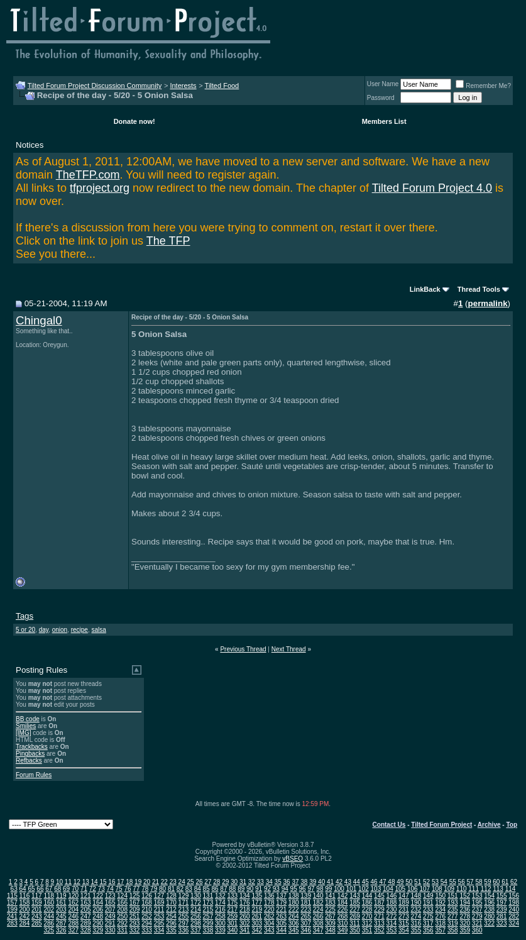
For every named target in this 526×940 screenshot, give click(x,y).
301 (232, 923)
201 (36, 909)
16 (111, 881)
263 (281, 916)
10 (59, 881)
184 (342, 902)
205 (85, 909)
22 (164, 881)
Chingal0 (39, 320)
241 (12, 916)
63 (14, 888)
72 (92, 888)
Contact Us (389, 824)
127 (159, 895)
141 (330, 895)
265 (305, 916)
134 (244, 895)
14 (94, 881)
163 (85, 902)
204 (73, 909)
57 (470, 881)
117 (36, 895)
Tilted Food (222, 85)
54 (444, 881)
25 (190, 881)
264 (293, 916)
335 (171, 930)
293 (134, 923)
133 (232, 895)
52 (426, 881)
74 (110, 888)
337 (195, 930)
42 (339, 881)
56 (461, 881)
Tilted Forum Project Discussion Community (95, 85)
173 (208, 902)
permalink (488, 303)
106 (412, 888)
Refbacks (29, 760)
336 (183, 930)
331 (122, 930)
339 (220, 930)
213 (183, 909)
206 (97, 909)
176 (244, 902)
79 (153, 888)
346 (305, 930)
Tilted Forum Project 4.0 (432, 188)
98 (319, 888)
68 (57, 888)
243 (36, 916)
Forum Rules (34, 774)
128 (171, 895)
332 (134, 930)
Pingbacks (30, 753)
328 (85, 930)
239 (501, 909)
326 (61, 930)
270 (367, 916)
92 (267, 888)
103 (376, 888)
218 (244, 909)
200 (24, 909)
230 (391, 909)
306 (293, 923)
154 (489, 895)
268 (342, 916)
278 (464, 916)
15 (102, 881)
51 (417, 881)
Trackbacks (32, 746)
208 (122, 909)
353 (391, 930)
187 (379, 902)
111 (473, 888)
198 (513, 902)
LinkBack (425, 289)
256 (195, 916)
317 (428, 923)
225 (330, 909)
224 (318, 909)
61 (504, 881)
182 (318, 902)
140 (318, 895)
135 (256, 895)
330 (110, 930)
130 (195, 895)
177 (256, 902)
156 (513, 895)
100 (339, 888)
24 (181, 881)
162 (73, 902)
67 (48, 888)
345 (293, 930)
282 (513, 916)
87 (223, 888)
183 (330, 902)
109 (449, 888)
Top (511, 824)
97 (310, 888)
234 (440, 909)
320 (464, 923)
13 (85, 881)
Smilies (26, 725)
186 (367, 902)
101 (351, 888)
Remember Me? (483, 85)
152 (464, 895)
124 (122, 895)
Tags (24, 616)
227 (354, 909)
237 (477, 909)
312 (367, 923)
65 (31, 888)
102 (363, 888)
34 (269, 881)
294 (146, 923)
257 (208, 916)
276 (440, 916)
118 (48, 895)
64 (22, 888)
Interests (183, 85)
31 (242, 881)
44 (356, 881)
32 (251, 881)
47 (382, 881)
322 (489, 923)
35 (278, 881)
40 (321, 881)
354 (403, 930)
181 (305, 902)
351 (367, 930)
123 (110, 895)
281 (501, 916)
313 (379, 923)
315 (403, 923)
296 (171, 923)
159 (36, 902)
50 (408, 881)
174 (220, 902)
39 (312, 881)
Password (381, 97)
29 (225, 881)
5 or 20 (25, 629)
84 (197, 888)
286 (48, 923)
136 (269, 895)
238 (489, 909)
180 (293, 902)
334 (159, 930)
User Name (383, 83)
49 (400, 881)
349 (342, 930)
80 (162, 888)
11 (68, 881)
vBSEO (292, 858)
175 (232, 902)
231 (403, 909)
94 (285, 888)
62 (513, 881)
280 (489, 916)
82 (180, 888)
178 (269, 902)
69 (66, 888)
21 (155, 881)
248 (97, 916)
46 (374, 881)
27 (207, 881)
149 (428, 895)
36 (286, 881)
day (43, 629)
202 (48, 909)
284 (24, 923)
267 (330, 916)
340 (232, 930)
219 (256, 909)
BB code (28, 719)
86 (214, 888)
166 (122, 902)
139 (305, 895)
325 (48, 930)
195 (477, 902)
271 (379, 916)
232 (416, 909)
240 (513, 909)
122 (97, 895)
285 (36, 923)
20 (146, 881)
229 (379, 909)
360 (477, 930)
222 (293, 909)
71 (83, 888)
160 (48, 902)
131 (208, 895)
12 (77, 881)
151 (452, 895)
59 (487, 881)
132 (220, 895)
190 (416, 902)
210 (146, 909)
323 (501, 923)
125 (134, 895)
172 (195, 902)
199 (12, 909)
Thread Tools (479, 289)
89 (241, 888)
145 (379, 895)
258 (220, 916)
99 (328, 888)
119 (61, 895)
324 (513, 923)
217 (232, 909)
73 (101, 888)
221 (281, 909)
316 (416, 923)
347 (318, 930)
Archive (489, 824)
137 (281, 895)
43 (347, 881)
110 (461, 888)
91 (258, 888)
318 (440, 923)
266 (318, 916)
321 (477, 923)
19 (137, 881)
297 (183, 923)
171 (183, 902)
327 (73, 930)
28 (216, 881)
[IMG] (23, 732)
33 (260, 881)
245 (61, 916)
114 (510, 888)
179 (281, 902)
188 (391, 902)
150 (440, 895)
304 (269, 923)
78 (144, 888)
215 (208, 909)
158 (24, 902)
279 (477, 916)
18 (129, 881)
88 (232, 888)
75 (118, 888)
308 (318, 923)
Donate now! (134, 121)
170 (171, 902)
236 (464, 909)
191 (428, 902)
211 (159, 909)
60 (496, 881)
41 (330, 881)
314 (391, 923)
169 (159, 902)
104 (388, 888)
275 (428, 916)
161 (61, 902)
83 (188, 888)
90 (249, 888)
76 (127, 888)
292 (122, 923)
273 (403, 916)
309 (330, 923)
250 (122, 916)
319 (452, 923)
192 (440, 902)
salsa (99, 629)
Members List (384, 121)
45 (365, 881)
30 (234, 881)
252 (146, 916)
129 (183, 895)
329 (97, 930)
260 (244, 916)
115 (12, 895)
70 (75, 888)
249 (110, 916)
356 (428, 930)
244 (48, 916)
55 (452, 881)
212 (171, 909)
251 (134, 916)
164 (97, 902)
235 (452, 909)
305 (281, 923)
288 (73, 923)
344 (281, 930)
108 (437, 888)
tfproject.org (99, 188)
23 (173, 881)
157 (12, 902)
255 (183, 916)
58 (478, 881)
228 (367, 909)
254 (171, 916)
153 (477, 895)
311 (354, 923)
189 (403, 902)
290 (97, 923)
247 (85, 916)
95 (293, 888)
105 (400, 888)
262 (269, 916)
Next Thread (288, 649)
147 (403, 895)
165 (110, 902)
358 (452, 930)
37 (295, 881)
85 (206, 888)
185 (354, 902)
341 (244, 930)
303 (256, 923)
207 (110, 909)
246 (73, 916)
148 (416, 895)
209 (134, 909)
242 (24, 916)
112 (486, 888)
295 (159, 923)
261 (256, 916)
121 (85, 895)
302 (244, 923)
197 (501, 902)
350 (354, 930)
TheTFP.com (88, 175)
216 (220, 909)
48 (391, 881)
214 (195, 909)
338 (208, 930)
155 (501, 895)
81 (171, 888)
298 (195, 923)
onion (59, 629)
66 (39, 888)
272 (391, 916)
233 (428, 909)
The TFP (168, 241)
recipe (79, 629)
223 (305, 909)
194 (464, 902)
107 (424, 888)
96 (302, 888)
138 (293, 895)
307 (305, 923)
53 (435, 881)
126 (146, 895)
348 (330, 930)
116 (24, 895)
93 (276, 888)
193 (452, 902)
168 (146, 902)
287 (61, 923)
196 (489, 902)
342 (256, 930)
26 (198, 881)
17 (120, 881)
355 (416, 930)
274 (416, 916)
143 (354, 895)
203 (61, 909)
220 (269, 909)
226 (342, 909)
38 (303, 881)
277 (452, 916)
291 (110, 923)
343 (269, 930)
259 (232, 916)
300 (220, 923)
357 (440, 930)
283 (12, 923)
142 (342, 895)
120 (73, 895)
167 (134, 902)
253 (159, 916)
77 (136, 888)
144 (367, 895)
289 (85, 923)
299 (208, 923)
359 (464, 930)
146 (391, 895)
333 (146, 930)
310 (342, 923)
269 (354, 916)
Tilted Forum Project (441, 824)
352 (379, 930)
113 (498, 888)
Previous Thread (243, 649)
